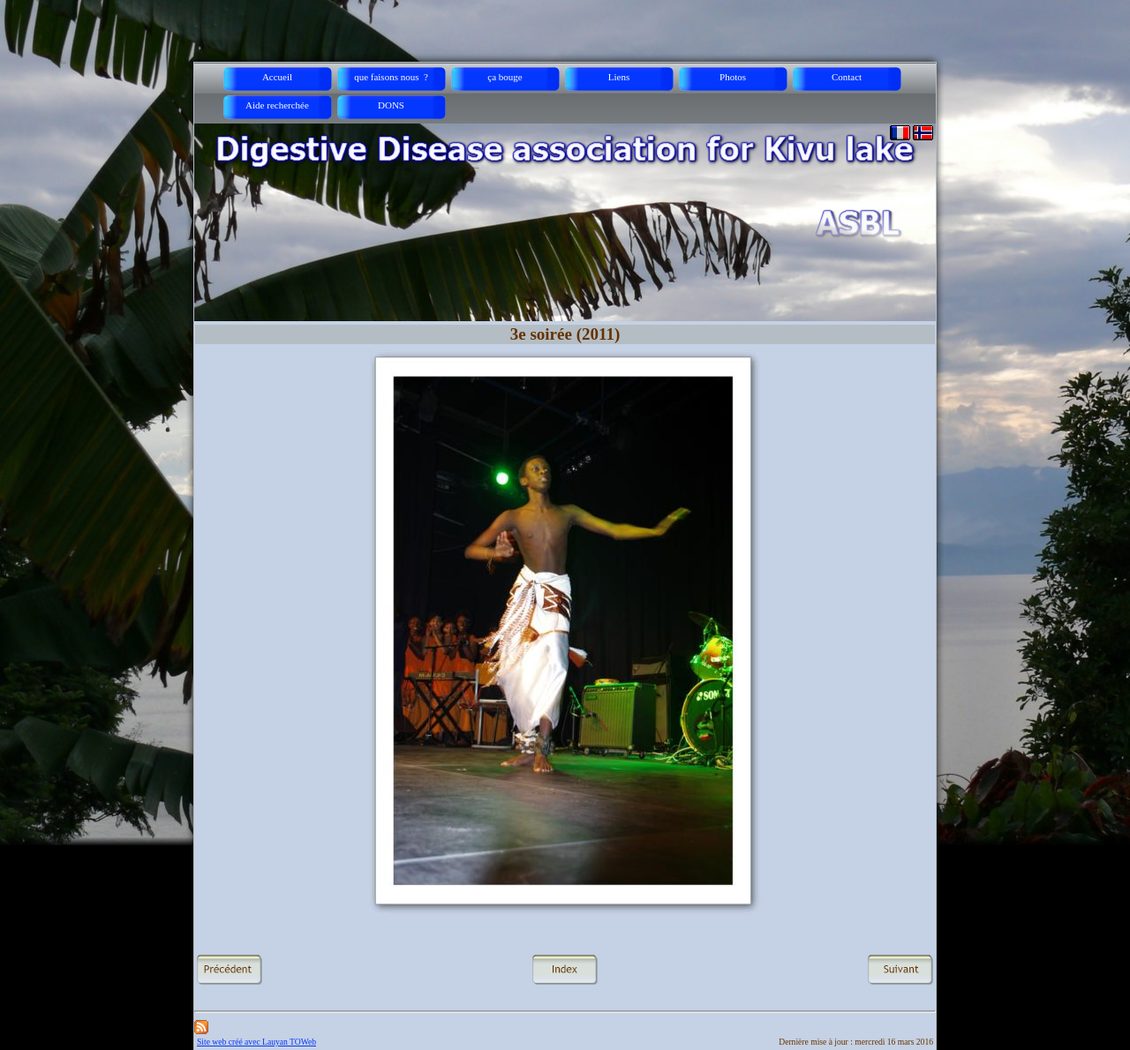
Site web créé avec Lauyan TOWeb (256, 1041)
